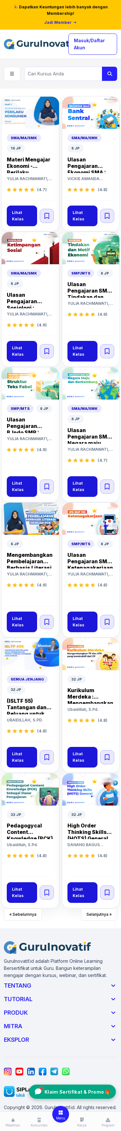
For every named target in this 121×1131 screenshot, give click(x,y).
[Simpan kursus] (47, 216)
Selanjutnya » (99, 914)
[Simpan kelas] (47, 216)
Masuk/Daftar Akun (89, 44)
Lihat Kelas (18, 215)
